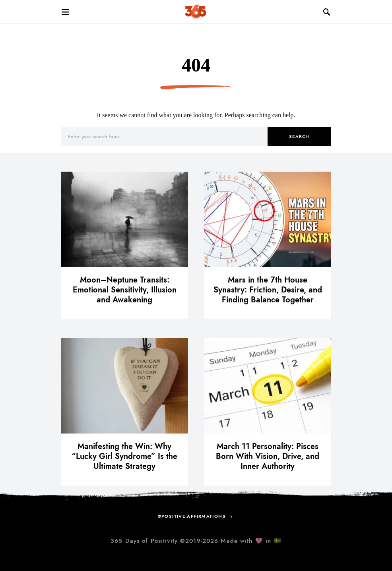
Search (299, 136)
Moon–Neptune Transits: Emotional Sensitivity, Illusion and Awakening (125, 289)
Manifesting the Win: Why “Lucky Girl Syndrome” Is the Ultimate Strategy (124, 456)
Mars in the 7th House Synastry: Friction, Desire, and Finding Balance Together (267, 289)
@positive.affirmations (192, 516)
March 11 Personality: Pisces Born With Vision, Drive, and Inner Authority (267, 456)
